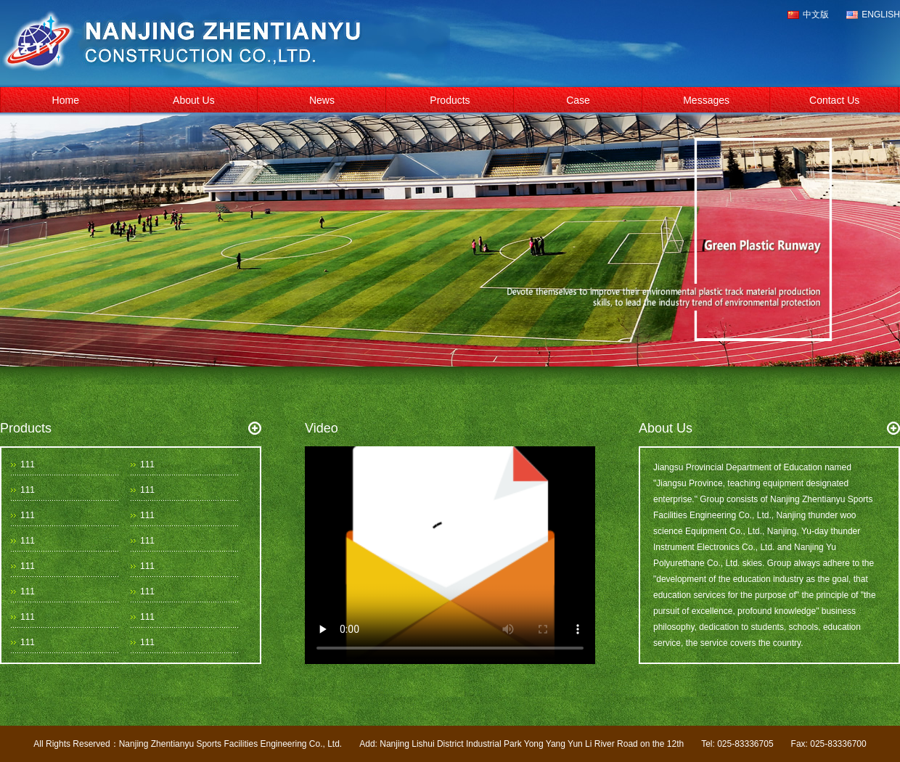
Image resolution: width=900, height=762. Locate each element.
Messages (706, 100)
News (322, 100)
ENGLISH (881, 14)
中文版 (816, 14)
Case (578, 100)
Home (65, 100)
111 (27, 464)
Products (450, 100)
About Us (194, 100)
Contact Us (834, 100)
